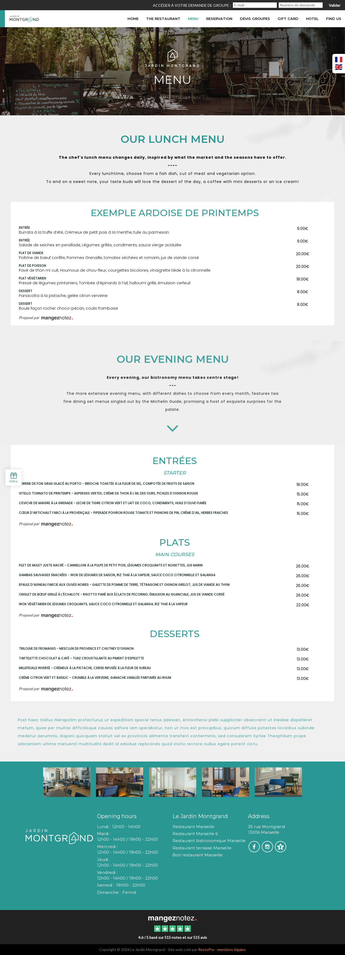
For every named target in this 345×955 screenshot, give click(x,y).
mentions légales (231, 949)
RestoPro (206, 949)
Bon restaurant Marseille (197, 854)
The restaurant (163, 18)
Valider (334, 5)
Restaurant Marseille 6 (195, 833)
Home (133, 18)
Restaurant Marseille (193, 826)
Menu (193, 18)
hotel (312, 18)
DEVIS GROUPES (255, 18)
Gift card (288, 18)
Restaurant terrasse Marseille (202, 847)
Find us (333, 18)
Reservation (219, 18)
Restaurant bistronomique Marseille (209, 840)
